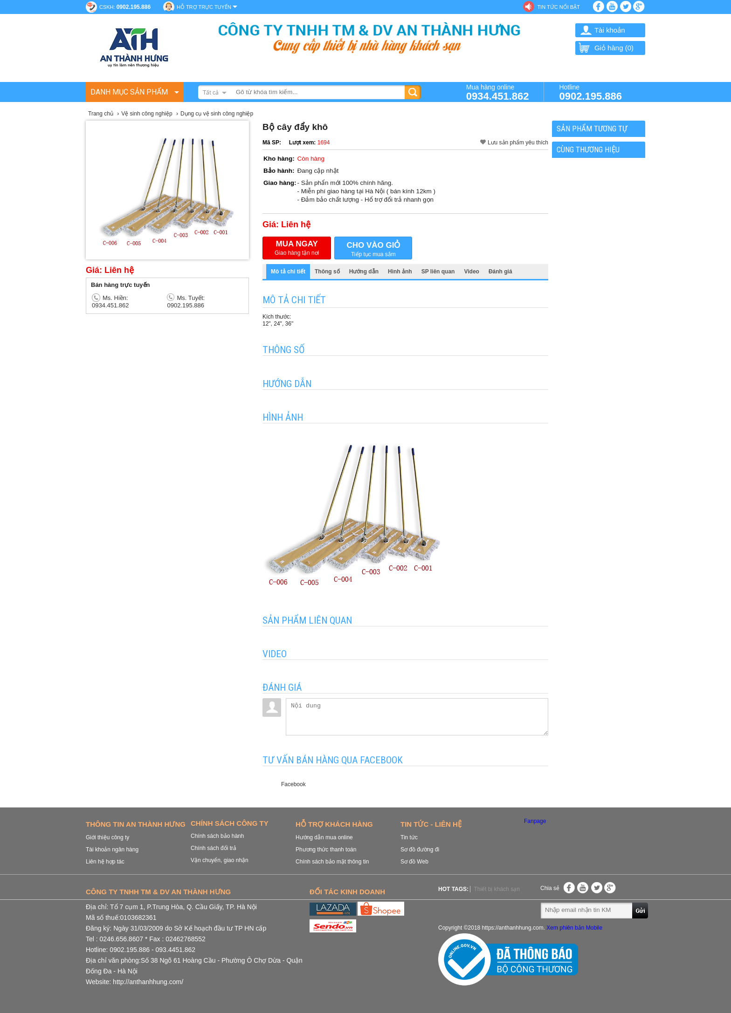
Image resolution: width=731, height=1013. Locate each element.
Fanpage (535, 821)
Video (471, 271)
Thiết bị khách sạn (496, 889)
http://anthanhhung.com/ (148, 982)
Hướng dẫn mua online (324, 837)
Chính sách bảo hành (217, 836)
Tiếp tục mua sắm (373, 248)
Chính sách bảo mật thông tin (332, 861)
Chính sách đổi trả (213, 848)
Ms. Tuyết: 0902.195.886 (186, 301)
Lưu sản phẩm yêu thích (518, 142)
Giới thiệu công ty (107, 837)
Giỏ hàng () (606, 47)
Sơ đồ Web (414, 861)
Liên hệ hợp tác (105, 861)
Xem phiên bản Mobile (574, 928)
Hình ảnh (400, 271)
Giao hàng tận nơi (297, 247)
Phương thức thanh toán (326, 849)
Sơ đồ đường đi (419, 849)
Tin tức (409, 837)
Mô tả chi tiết (288, 271)
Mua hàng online (497, 92)
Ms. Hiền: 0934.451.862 (110, 301)
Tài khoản (609, 30)
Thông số (327, 271)
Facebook (293, 784)
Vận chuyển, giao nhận (219, 860)
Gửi (640, 910)
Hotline (590, 92)
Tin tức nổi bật (558, 7)
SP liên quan (438, 271)
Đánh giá (500, 271)
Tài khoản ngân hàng (112, 849)
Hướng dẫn (364, 271)
